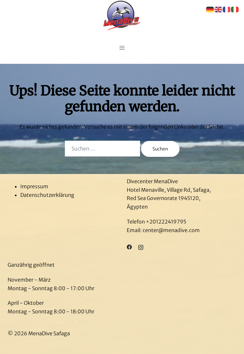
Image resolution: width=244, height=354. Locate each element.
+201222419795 (166, 221)
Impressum (34, 186)
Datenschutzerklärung (47, 195)
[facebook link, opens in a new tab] (129, 247)
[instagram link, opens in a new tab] (140, 247)
